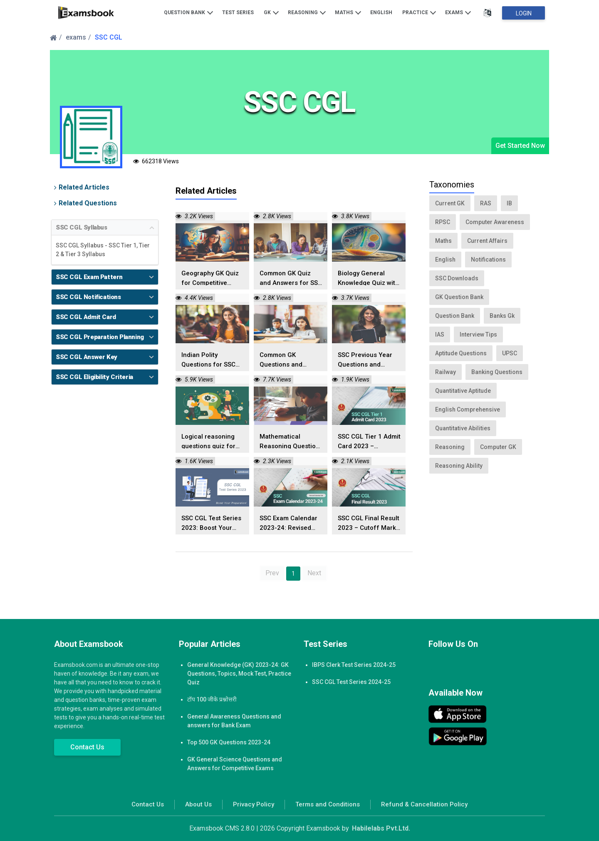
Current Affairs (487, 240)
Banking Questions (496, 372)
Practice (419, 12)
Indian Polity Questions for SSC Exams (208, 360)
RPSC (442, 222)
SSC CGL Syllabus (81, 227)
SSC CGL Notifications (88, 297)
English (381, 12)
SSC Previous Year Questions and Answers (365, 360)
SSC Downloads (456, 278)
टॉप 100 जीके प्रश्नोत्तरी (212, 699)
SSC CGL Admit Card (86, 317)
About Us (198, 804)
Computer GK (498, 447)
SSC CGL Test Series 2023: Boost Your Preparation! (211, 523)
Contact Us (87, 747)
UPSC (509, 353)
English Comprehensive (467, 409)
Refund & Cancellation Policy (424, 804)
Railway (445, 372)
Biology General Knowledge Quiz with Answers (368, 278)
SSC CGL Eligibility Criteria (94, 377)
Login (524, 13)
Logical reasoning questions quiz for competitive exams (209, 442)
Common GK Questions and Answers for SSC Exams (284, 360)
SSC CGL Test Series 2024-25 (351, 682)
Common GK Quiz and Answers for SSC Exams (291, 278)
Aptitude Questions (461, 353)
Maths (348, 12)
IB (509, 203)
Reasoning (307, 12)
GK (271, 12)
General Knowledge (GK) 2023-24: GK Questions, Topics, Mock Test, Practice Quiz (239, 673)
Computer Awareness (494, 222)
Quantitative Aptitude (463, 390)
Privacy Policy (253, 804)
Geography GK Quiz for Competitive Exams (210, 278)
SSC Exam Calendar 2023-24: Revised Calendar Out (288, 523)
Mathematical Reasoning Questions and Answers (291, 442)
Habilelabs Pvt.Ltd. (381, 828)
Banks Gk (502, 315)
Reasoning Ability (459, 465)
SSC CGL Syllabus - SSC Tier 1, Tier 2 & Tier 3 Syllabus (103, 249)
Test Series (238, 12)
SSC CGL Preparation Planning (100, 337)
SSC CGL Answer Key (86, 357)
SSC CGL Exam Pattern (89, 277)
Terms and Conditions (327, 804)
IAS (439, 334)
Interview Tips (478, 334)
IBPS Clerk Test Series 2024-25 (354, 664)
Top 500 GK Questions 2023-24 (228, 742)
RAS (485, 203)
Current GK (450, 203)
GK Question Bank (459, 297)
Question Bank (188, 12)
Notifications (488, 259)
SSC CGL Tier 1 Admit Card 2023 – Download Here (369, 442)
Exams (458, 12)
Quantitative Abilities (462, 428)
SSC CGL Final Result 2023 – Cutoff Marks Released (368, 523)
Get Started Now (520, 146)
